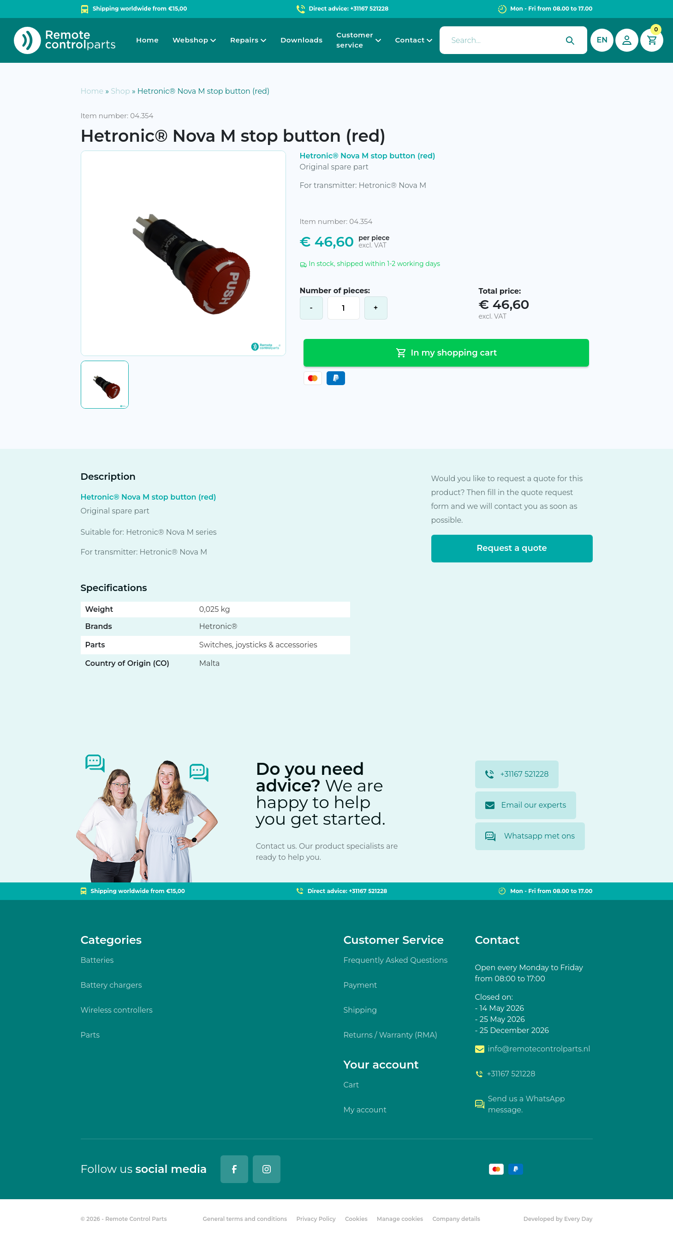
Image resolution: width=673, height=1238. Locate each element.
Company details (456, 1218)
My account (365, 1109)
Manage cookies (400, 1218)
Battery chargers (111, 985)
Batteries (97, 960)
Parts (90, 1035)
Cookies (356, 1218)
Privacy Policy (315, 1218)
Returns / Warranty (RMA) (390, 1035)
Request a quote (511, 548)
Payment (360, 985)
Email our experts (525, 805)
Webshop (190, 40)
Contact (410, 40)
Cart (351, 1085)
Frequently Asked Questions (396, 960)
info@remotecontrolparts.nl (532, 1049)
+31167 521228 (517, 774)
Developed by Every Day (558, 1218)
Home (147, 40)
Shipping (360, 1010)
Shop (120, 91)
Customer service (354, 40)
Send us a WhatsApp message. (520, 1104)
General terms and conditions (244, 1218)
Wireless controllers (117, 1010)
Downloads (301, 40)
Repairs (244, 40)
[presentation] (513, 40)
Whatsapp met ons (530, 836)
